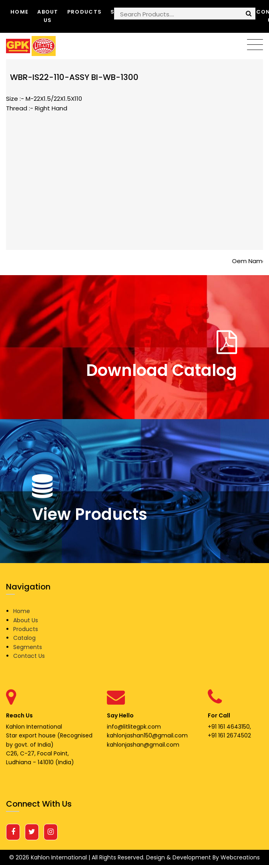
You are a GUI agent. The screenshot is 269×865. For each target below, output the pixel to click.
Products (84, 12)
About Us (47, 16)
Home (19, 12)
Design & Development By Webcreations (203, 857)
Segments (27, 647)
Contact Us (29, 656)
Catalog (24, 638)
